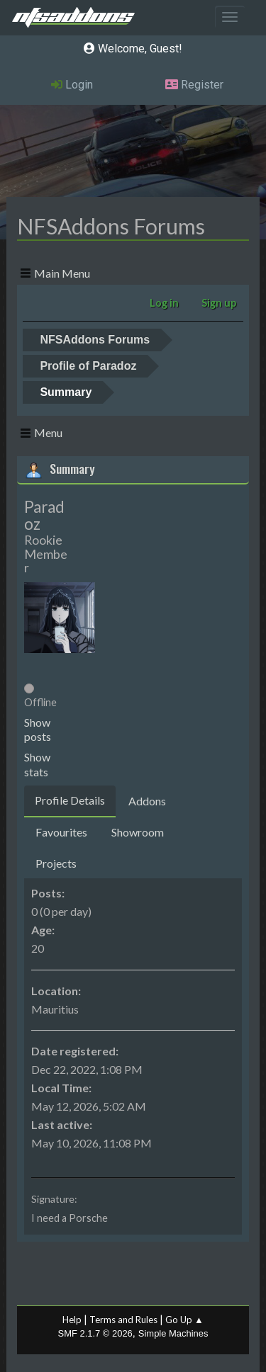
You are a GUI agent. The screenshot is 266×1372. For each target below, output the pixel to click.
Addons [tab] (147, 800)
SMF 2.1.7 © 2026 (95, 1333)
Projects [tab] (56, 863)
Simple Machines (173, 1333)
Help (72, 1319)
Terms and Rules (123, 1319)
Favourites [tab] (61, 832)
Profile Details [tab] (70, 800)
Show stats (37, 764)
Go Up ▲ (184, 1319)
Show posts (37, 729)
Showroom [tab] (137, 832)
